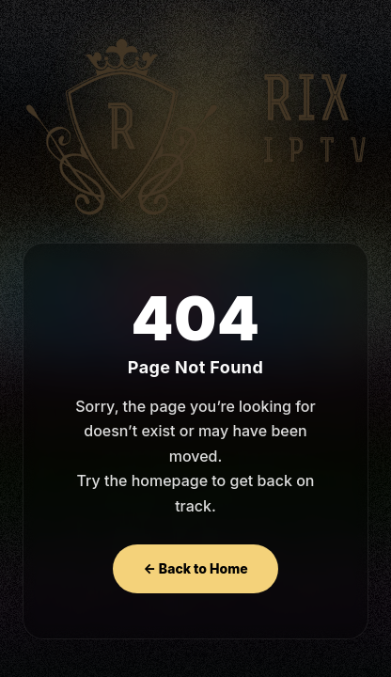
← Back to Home (195, 568)
